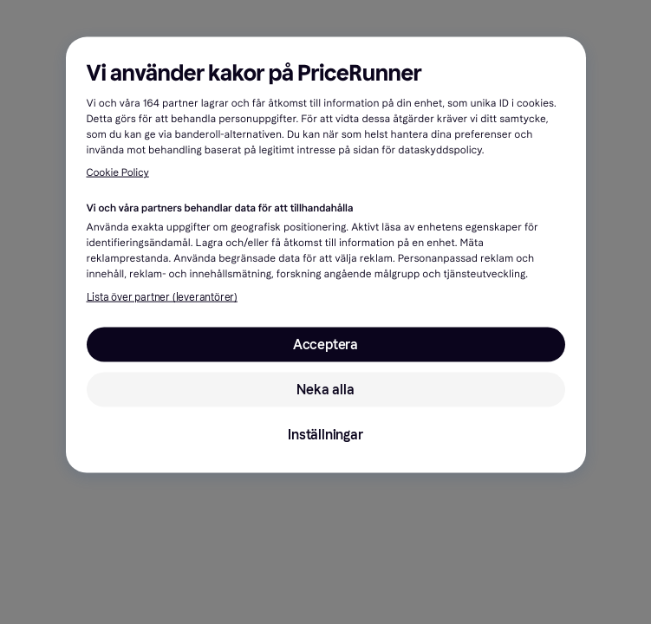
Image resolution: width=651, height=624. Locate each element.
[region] (326, 255)
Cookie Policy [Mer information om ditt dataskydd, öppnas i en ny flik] (118, 173)
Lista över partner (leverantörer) (162, 297)
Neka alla (325, 389)
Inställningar (325, 434)
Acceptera (325, 344)
